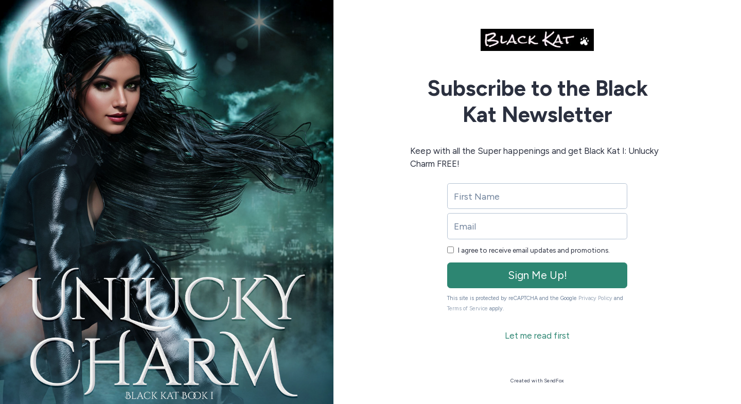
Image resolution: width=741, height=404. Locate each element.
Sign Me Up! (537, 275)
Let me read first (537, 335)
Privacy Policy (595, 298)
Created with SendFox (537, 380)
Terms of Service (467, 308)
